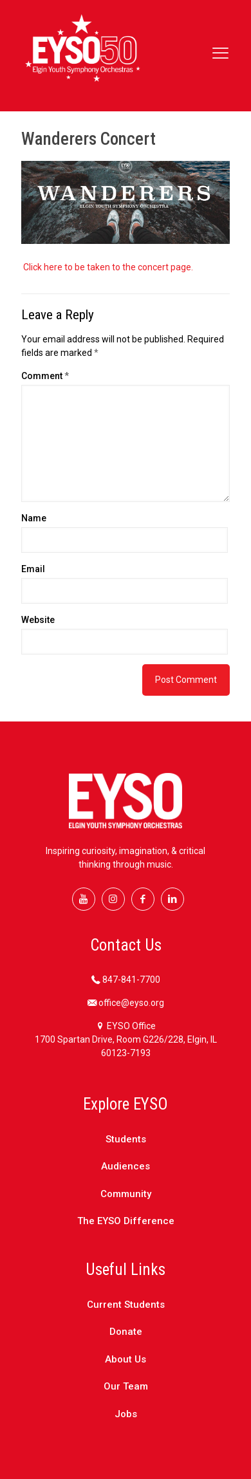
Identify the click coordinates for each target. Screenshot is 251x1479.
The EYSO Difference (125, 1221)
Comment (45, 376)
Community (125, 1194)
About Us (125, 1359)
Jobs (126, 1414)
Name (33, 518)
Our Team (126, 1386)
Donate (125, 1331)
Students (126, 1139)
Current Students (126, 1304)
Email (33, 569)
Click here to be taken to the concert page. (109, 267)
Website (38, 620)
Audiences (125, 1166)
